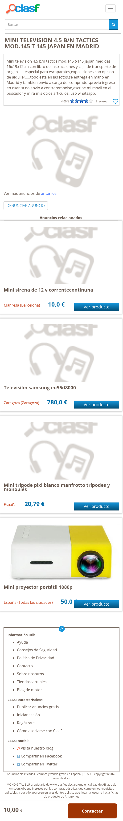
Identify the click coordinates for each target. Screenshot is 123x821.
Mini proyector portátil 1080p (38, 587)
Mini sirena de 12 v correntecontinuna (48, 290)
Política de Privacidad (35, 657)
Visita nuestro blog (35, 748)
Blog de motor (29, 689)
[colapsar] (110, 8)
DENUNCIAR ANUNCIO (26, 205)
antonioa (49, 193)
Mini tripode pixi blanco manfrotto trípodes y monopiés (57, 487)
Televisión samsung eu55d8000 (40, 387)
